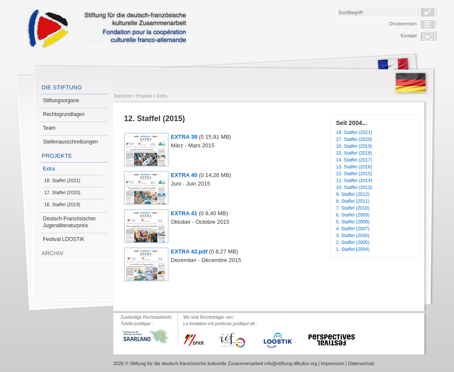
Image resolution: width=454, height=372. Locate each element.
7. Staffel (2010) (352, 207)
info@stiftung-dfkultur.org (290, 363)
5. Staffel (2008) (352, 221)
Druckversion (403, 23)
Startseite (122, 96)
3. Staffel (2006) (352, 235)
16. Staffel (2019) (62, 204)
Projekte (57, 155)
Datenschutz (361, 363)
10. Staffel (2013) (354, 187)
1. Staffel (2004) (352, 249)
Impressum (332, 363)
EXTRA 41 (184, 213)
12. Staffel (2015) (354, 173)
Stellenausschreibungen (70, 142)
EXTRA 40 (184, 175)
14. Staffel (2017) (354, 159)
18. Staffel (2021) (62, 180)
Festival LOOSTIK (64, 239)
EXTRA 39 (184, 137)
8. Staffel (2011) (352, 201)
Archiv (53, 253)
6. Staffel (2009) (352, 214)
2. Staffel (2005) (352, 242)
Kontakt (409, 35)
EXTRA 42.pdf (189, 251)
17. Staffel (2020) (62, 192)
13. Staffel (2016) (354, 166)
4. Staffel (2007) (352, 228)
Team (49, 128)
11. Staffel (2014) (354, 180)
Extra (49, 169)
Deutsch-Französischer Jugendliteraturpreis (69, 222)
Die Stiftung (62, 87)
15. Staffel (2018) (354, 153)
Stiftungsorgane (61, 101)
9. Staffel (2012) (352, 194)
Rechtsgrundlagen (64, 114)
